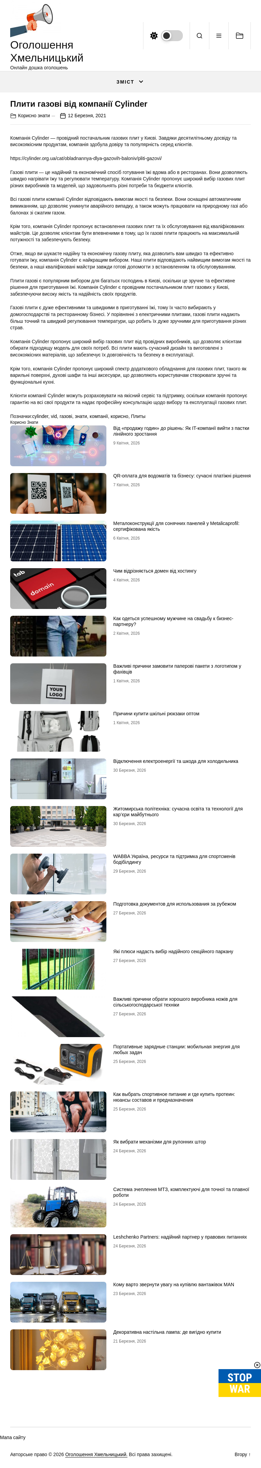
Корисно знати (34, 115)
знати (81, 416)
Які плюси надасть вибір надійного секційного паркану (173, 951)
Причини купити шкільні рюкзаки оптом (156, 713)
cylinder (40, 416)
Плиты (138, 416)
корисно (119, 416)
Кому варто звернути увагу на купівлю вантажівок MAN (173, 1284)
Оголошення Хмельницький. (96, 1454)
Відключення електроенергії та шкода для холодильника (175, 761)
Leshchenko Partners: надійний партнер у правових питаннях (180, 1237)
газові (65, 416)
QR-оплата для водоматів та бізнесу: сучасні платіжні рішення (181, 475)
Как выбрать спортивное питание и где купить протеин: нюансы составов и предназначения (174, 1097)
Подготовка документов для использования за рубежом (174, 904)
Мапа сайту (12, 1437)
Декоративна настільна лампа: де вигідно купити (167, 1332)
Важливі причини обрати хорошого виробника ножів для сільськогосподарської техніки (175, 1002)
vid (54, 416)
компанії (99, 416)
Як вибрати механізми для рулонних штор (159, 1141)
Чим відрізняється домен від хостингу (154, 571)
